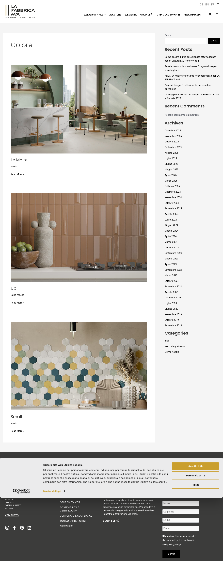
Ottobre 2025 (172, 141)
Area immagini (192, 14)
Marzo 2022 (171, 275)
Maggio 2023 (171, 258)
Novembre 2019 (173, 314)
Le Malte (19, 160)
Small (16, 417)
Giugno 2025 (171, 163)
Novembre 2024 (173, 197)
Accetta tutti (195, 529)
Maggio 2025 (171, 169)
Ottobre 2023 (172, 247)
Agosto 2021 (172, 292)
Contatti (206, 476)
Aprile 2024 (171, 236)
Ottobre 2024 (172, 203)
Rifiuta (195, 548)
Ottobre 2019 (172, 319)
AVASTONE (115, 14)
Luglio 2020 (171, 303)
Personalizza (195, 538)
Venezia (9, 499)
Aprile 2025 (171, 175)
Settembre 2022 (173, 269)
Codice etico (92, 476)
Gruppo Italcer (70, 502)
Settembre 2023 (173, 253)
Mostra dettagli (52, 554)
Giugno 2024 (171, 225)
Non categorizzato (175, 346)
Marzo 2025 (171, 180)
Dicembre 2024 (173, 191)
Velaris (9, 508)
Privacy (103, 476)
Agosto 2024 (172, 214)
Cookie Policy (115, 476)
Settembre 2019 (173, 325)
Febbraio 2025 (172, 186)
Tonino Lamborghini (167, 14)
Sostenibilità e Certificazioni (69, 509)
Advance (146, 14)
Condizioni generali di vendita (169, 476)
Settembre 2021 (173, 286)
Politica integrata (192, 476)
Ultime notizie (172, 351)
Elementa (131, 14)
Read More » (17, 174)
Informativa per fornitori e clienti (138, 476)
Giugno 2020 (171, 308)
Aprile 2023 (171, 264)
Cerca (168, 35)
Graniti (9, 502)
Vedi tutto (12, 515)
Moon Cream (13, 496)
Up (13, 288)
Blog (167, 340)
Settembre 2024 (173, 208)
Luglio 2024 (171, 219)
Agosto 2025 (172, 152)
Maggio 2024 (171, 230)
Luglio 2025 (171, 158)
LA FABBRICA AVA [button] (95, 14)
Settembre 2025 (173, 147)
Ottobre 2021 (172, 280)
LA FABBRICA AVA (69, 497)
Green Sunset (13, 505)
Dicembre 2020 (173, 297)
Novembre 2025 (173, 136)
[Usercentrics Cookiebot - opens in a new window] (21, 554)
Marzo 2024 (171, 241)
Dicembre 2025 (173, 130)
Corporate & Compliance (76, 515)
